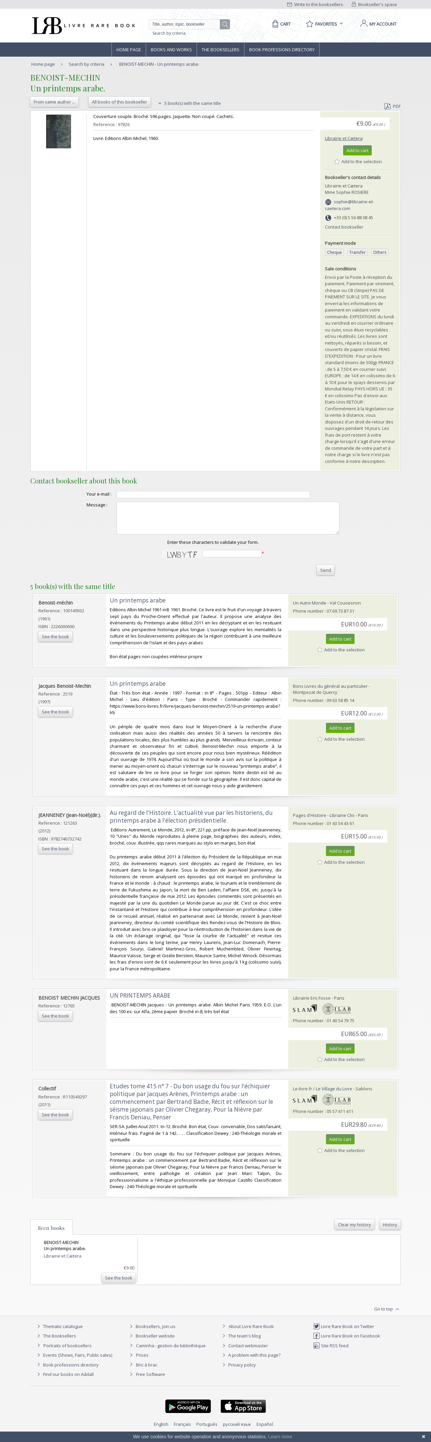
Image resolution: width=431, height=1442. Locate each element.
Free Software (150, 1380)
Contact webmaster (244, 1351)
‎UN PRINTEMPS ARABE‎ (140, 1001)
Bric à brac (146, 1371)
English (161, 1430)
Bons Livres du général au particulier (330, 692)
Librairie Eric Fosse (312, 1004)
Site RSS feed (331, 1351)
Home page (129, 50)
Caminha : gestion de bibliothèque (171, 1352)
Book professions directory (281, 50)
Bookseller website (151, 1341)
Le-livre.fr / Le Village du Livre (322, 1095)
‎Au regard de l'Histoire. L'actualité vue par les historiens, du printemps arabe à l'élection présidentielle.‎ (191, 822)
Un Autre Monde (309, 609)
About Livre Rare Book (251, 1332)
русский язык (237, 1430)
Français (182, 1430)
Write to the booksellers (315, 4)
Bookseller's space (374, 4)
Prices (142, 1361)
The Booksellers (220, 50)
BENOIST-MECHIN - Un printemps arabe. (159, 64)
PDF (392, 106)
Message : (83, 505)
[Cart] (280, 24)
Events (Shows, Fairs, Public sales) (73, 1361)
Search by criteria (169, 33)
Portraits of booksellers (67, 1352)
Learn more (280, 1436)
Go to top (387, 1315)
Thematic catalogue (59, 1332)
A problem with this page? (250, 1361)
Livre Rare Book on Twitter (343, 1332)
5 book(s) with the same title (189, 103)
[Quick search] (187, 24)
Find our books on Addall (64, 1380)
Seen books (51, 1234)
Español (265, 1430)
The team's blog (241, 1341)
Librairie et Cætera (344, 138)
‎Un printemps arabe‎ (138, 606)
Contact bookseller (344, 227)
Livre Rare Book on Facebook (346, 1341)
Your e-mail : (85, 494)
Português (207, 1430)
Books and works (171, 50)
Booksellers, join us (151, 1332)
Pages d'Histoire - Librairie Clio (324, 821)
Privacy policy (238, 1370)
